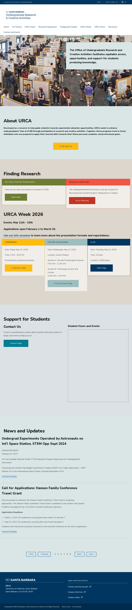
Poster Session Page (63, 285)
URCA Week (85, 27)
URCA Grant (30, 27)
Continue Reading (9, 478)
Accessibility (77, 608)
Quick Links (110, 2)
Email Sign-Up (66, 147)
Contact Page (16, 344)
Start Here (16, 198)
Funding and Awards (68, 27)
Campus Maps (74, 599)
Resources (112, 27)
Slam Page (101, 269)
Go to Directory (82, 202)
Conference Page (18, 269)
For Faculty (17, 27)
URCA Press (99, 27)
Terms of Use (66, 608)
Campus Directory (75, 593)
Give (99, 2)
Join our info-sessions (17, 237)
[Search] (123, 2)
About (6, 27)
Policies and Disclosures (78, 588)
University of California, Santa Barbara (18, 2)
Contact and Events (12, 32)
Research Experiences (47, 27)
